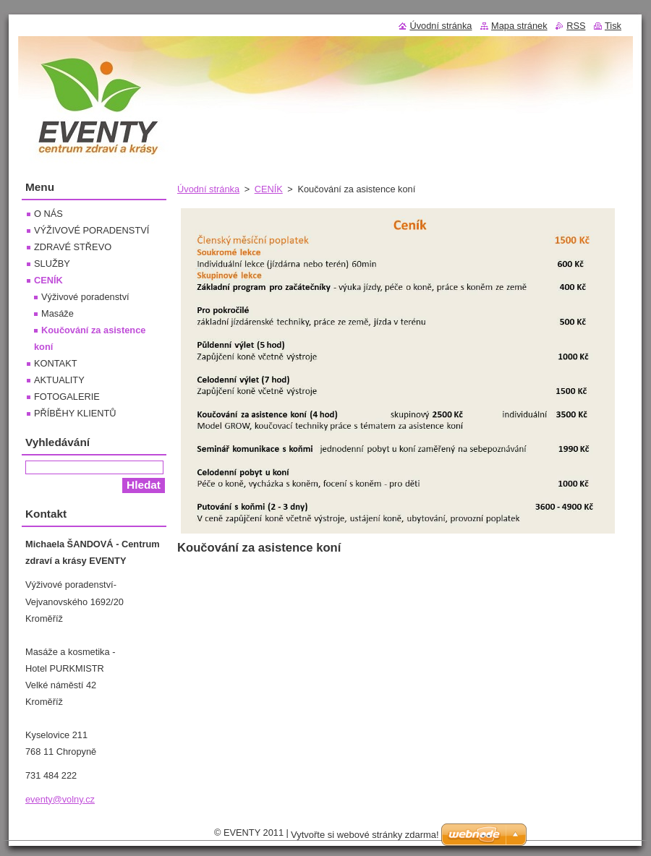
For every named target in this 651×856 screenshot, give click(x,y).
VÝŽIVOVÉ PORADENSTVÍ (91, 230)
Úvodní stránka (208, 189)
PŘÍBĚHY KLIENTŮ (75, 413)
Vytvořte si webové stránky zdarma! (365, 834)
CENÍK (269, 189)
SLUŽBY (52, 263)
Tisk (613, 25)
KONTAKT (55, 363)
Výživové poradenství (85, 296)
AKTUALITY (59, 379)
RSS (575, 25)
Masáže (57, 313)
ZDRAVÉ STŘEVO (72, 246)
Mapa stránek (519, 25)
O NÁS (48, 213)
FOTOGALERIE (67, 396)
